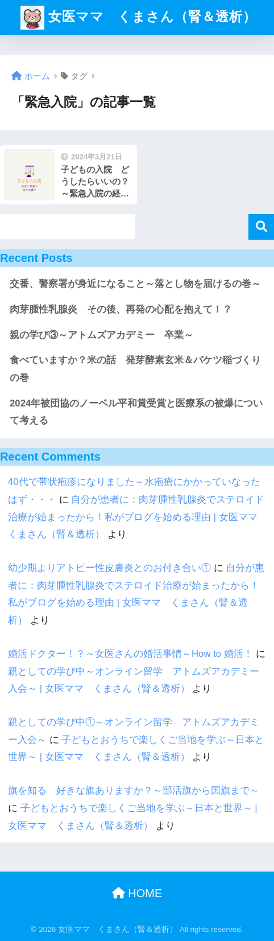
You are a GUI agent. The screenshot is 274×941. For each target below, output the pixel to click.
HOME (137, 893)
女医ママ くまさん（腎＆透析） (138, 17)
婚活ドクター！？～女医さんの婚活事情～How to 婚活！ (130, 653)
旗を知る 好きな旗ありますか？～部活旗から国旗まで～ (133, 790)
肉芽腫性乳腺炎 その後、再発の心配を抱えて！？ (121, 309)
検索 (261, 227)
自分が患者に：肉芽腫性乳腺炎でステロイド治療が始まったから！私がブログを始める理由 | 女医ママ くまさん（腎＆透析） (137, 517)
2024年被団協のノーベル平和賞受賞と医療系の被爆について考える (136, 412)
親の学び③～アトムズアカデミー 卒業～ (101, 335)
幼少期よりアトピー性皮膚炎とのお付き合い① (109, 567)
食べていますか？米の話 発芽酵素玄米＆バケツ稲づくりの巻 (135, 369)
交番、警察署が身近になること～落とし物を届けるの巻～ (135, 283)
